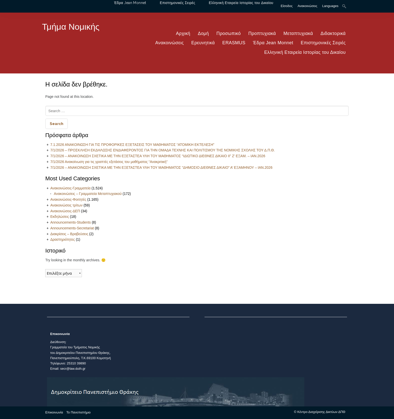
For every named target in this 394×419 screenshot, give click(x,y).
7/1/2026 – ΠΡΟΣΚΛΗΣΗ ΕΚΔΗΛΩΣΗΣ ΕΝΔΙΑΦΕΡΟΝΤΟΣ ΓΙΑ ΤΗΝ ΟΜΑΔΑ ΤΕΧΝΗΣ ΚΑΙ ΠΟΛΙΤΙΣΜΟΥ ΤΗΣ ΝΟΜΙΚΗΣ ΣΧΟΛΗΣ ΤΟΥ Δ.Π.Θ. (162, 150)
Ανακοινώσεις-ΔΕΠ (65, 211)
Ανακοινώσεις (169, 42)
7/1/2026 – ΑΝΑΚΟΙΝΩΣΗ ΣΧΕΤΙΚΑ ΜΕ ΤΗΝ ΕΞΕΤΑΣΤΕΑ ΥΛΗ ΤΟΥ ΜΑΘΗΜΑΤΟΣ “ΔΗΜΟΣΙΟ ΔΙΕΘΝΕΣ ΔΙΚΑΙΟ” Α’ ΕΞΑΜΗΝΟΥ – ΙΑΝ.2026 (161, 167)
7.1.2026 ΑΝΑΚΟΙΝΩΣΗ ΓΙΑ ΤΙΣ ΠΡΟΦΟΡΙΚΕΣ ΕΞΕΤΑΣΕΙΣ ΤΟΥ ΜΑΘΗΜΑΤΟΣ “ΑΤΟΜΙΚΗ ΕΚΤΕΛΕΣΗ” (132, 145)
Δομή (203, 33)
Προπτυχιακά (262, 33)
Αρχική (183, 33)
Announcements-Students (70, 222)
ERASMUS (233, 42)
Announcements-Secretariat (72, 228)
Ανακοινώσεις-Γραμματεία (70, 188)
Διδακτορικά (333, 33)
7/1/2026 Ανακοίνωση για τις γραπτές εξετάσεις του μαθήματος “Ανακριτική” (108, 162)
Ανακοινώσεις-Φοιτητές (68, 199)
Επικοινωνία (54, 412)
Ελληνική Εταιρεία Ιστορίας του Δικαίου (305, 52)
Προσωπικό (228, 33)
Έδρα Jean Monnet (273, 42)
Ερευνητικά (203, 42)
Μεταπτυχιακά (298, 33)
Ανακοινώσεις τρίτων (66, 205)
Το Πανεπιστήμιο (78, 412)
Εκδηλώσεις (59, 217)
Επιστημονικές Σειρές (323, 42)
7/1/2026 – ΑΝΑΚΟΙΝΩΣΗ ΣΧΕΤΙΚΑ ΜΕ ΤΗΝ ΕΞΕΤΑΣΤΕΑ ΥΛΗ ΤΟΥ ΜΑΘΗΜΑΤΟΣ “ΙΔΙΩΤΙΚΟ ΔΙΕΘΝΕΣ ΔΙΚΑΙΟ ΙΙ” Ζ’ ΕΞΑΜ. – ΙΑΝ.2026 (157, 156)
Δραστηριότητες (62, 239)
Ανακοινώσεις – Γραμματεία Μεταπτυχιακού (88, 194)
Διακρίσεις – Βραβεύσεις (69, 234)
